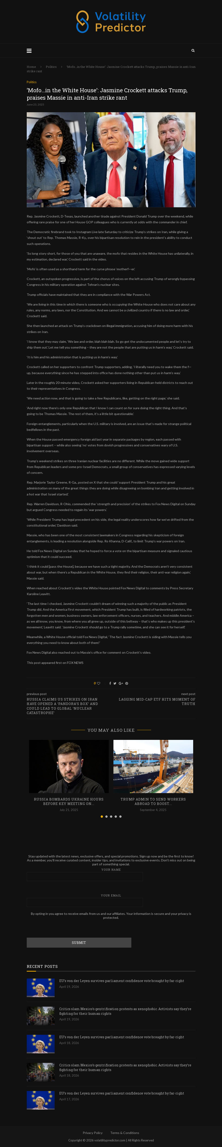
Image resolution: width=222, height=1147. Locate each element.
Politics (51, 67)
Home (31, 67)
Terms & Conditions (124, 1133)
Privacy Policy (93, 1133)
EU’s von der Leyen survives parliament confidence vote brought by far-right (121, 981)
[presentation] (62, 929)
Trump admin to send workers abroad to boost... (153, 801)
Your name (111, 874)
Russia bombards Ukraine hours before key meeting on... (69, 801)
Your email (111, 900)
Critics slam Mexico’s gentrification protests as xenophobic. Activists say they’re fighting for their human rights (125, 1011)
